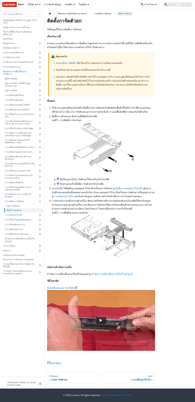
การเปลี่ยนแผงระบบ (14, 229)
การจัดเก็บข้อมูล (52, 4)
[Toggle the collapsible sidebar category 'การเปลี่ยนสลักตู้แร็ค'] (40, 182)
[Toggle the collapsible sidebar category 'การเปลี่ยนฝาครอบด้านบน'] (40, 234)
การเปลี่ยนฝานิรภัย (13, 215)
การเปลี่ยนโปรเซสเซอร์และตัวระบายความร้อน (19, 176)
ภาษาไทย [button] (147, 4)
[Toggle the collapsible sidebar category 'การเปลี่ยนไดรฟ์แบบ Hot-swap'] (40, 128)
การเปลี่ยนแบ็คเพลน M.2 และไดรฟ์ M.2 (18, 157)
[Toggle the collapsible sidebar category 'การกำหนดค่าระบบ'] (40, 67)
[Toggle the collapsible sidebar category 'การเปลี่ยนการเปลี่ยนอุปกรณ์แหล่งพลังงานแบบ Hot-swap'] (40, 134)
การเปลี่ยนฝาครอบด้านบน (17, 234)
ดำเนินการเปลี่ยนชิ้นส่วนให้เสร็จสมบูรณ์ (20, 239)
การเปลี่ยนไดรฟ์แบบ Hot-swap (19, 128)
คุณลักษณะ (8, 39)
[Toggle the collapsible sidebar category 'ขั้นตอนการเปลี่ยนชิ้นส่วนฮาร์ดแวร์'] (40, 72)
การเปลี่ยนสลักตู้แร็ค (14, 182)
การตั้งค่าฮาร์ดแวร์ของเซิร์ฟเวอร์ (18, 62)
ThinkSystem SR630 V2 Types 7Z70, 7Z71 (20, 21)
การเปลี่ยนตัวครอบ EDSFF (17, 109)
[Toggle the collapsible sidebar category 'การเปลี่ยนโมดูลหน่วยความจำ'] (40, 152)
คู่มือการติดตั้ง (11, 78)
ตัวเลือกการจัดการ (11, 48)
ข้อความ (7, 250)
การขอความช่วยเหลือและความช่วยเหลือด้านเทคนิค (17, 272)
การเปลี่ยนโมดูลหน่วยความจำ (18, 152)
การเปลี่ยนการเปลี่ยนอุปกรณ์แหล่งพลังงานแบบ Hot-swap (18, 134)
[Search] (178, 4)
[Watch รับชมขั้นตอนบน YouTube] (101, 320)
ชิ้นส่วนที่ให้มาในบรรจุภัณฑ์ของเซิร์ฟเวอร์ (17, 33)
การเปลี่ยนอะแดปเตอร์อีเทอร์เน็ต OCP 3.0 (20, 164)
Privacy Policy (108, 395)
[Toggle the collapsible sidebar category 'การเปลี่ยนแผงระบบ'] (40, 229)
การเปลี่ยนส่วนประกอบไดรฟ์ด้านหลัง (18, 195)
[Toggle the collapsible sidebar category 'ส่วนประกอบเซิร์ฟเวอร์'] (40, 52)
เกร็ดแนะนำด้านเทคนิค (13, 255)
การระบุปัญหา (9, 246)
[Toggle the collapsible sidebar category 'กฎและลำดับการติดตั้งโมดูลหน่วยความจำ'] (40, 84)
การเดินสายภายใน (11, 57)
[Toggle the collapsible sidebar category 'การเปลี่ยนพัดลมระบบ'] (40, 224)
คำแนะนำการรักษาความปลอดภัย (18, 259)
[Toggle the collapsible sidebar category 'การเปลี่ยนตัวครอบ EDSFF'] (40, 109)
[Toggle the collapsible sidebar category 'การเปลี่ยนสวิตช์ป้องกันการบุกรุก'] (40, 147)
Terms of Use (125, 395)
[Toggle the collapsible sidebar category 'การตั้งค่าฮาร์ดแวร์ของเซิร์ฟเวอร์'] (40, 62)
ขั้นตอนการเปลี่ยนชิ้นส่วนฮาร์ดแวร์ (15, 72)
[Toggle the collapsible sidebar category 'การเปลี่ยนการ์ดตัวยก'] (40, 201)
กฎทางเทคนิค (11, 90)
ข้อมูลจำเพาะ (9, 43)
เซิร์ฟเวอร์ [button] (33, 4)
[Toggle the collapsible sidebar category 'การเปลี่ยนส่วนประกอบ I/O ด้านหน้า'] (40, 115)
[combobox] (7, 14)
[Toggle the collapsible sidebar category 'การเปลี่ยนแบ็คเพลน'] (40, 100)
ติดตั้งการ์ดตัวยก (14, 210)
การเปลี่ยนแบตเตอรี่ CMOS (17, 105)
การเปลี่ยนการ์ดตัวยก (14, 201)
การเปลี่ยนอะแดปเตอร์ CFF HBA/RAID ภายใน (17, 141)
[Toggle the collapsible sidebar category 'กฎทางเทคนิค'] (40, 90)
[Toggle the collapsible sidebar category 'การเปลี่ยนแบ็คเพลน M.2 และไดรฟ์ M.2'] (40, 157)
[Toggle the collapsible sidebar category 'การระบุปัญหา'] (40, 246)
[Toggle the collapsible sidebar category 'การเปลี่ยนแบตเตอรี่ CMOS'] (40, 105)
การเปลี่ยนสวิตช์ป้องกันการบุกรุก (20, 147)
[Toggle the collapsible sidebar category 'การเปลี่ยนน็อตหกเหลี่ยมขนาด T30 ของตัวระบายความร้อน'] (40, 122)
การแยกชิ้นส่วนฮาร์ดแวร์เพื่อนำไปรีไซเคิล (18, 265)
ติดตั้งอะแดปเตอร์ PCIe (127, 188)
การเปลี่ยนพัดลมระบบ (15, 224)
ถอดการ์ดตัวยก (13, 206)
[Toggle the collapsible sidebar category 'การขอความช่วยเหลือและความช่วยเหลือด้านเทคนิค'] (40, 272)
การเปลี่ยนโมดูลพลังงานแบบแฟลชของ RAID (18, 188)
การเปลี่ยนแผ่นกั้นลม (14, 95)
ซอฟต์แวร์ (70, 4)
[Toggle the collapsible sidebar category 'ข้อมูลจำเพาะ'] (40, 43)
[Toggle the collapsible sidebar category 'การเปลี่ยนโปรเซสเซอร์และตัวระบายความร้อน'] (40, 176)
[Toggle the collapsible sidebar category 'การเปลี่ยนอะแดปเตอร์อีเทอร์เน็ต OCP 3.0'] (40, 164)
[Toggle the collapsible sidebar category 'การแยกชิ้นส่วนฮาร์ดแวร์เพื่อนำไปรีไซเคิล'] (40, 265)
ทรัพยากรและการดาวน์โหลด (16, 27)
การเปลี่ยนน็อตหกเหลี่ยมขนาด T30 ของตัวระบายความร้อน (18, 122)
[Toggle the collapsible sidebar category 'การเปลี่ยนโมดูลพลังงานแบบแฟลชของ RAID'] (40, 188)
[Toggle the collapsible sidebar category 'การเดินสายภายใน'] (40, 57)
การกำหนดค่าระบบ (12, 67)
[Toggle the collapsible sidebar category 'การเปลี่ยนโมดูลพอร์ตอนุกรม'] (40, 219)
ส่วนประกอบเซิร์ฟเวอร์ (13, 52)
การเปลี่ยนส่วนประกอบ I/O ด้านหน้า (19, 115)
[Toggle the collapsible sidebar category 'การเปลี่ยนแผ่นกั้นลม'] (40, 95)
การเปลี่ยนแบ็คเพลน (14, 100)
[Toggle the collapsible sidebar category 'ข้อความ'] (40, 250)
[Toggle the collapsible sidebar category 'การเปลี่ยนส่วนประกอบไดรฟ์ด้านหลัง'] (40, 195)
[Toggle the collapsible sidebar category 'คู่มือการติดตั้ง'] (40, 78)
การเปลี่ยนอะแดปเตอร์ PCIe (18, 171)
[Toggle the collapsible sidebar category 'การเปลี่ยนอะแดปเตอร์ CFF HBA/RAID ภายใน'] (40, 141)
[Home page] (50, 13)
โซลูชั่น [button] (83, 4)
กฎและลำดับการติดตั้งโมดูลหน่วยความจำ (17, 84)
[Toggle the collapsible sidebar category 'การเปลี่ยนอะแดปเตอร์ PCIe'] (40, 170)
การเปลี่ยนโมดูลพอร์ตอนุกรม (18, 219)
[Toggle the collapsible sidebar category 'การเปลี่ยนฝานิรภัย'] (40, 215)
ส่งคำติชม (54, 363)
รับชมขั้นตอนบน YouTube (62, 288)
